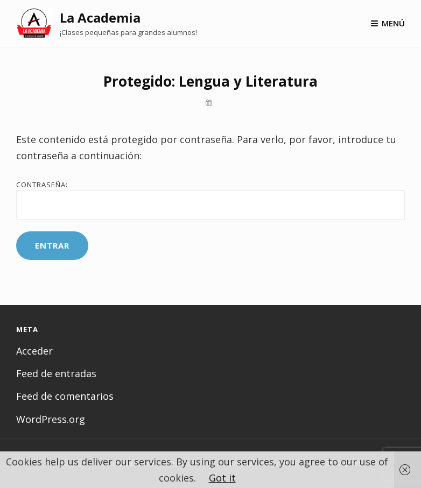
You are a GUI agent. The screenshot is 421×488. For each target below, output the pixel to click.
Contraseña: (210, 200)
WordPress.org (50, 419)
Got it (222, 477)
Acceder (34, 350)
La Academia (100, 17)
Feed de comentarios (65, 396)
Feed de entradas (56, 373)
